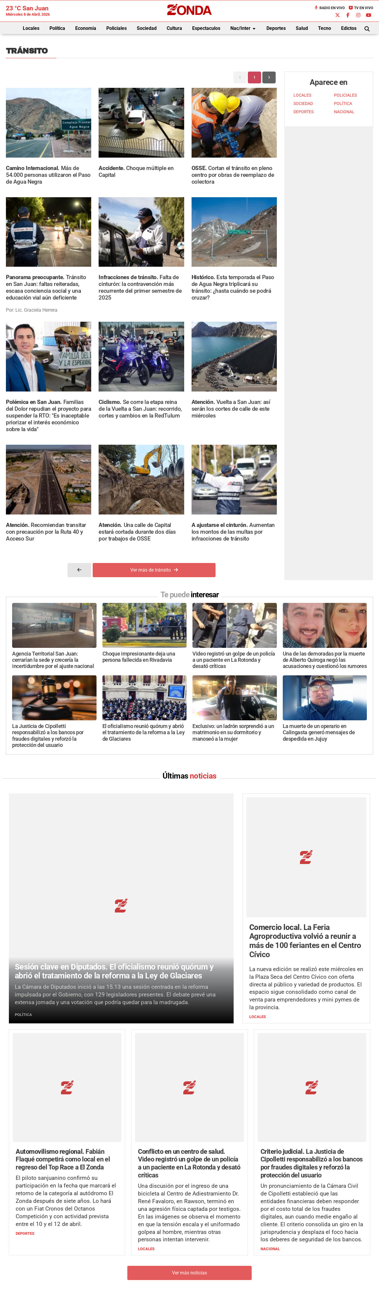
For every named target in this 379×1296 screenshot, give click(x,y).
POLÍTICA (343, 103)
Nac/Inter (244, 29)
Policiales (116, 28)
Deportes (276, 28)
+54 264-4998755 (230, 1265)
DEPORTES (303, 111)
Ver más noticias (189, 1169)
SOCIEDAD (303, 103)
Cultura (174, 28)
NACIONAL (344, 111)
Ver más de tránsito (154, 570)
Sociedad (147, 28)
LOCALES (302, 95)
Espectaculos (206, 28)
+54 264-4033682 (225, 1259)
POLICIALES (345, 95)
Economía (85, 28)
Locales (31, 28)
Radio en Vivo (329, 8)
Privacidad (204, 1276)
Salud (302, 28)
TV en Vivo (361, 8)
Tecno (324, 28)
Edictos (348, 28)
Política (57, 28)
